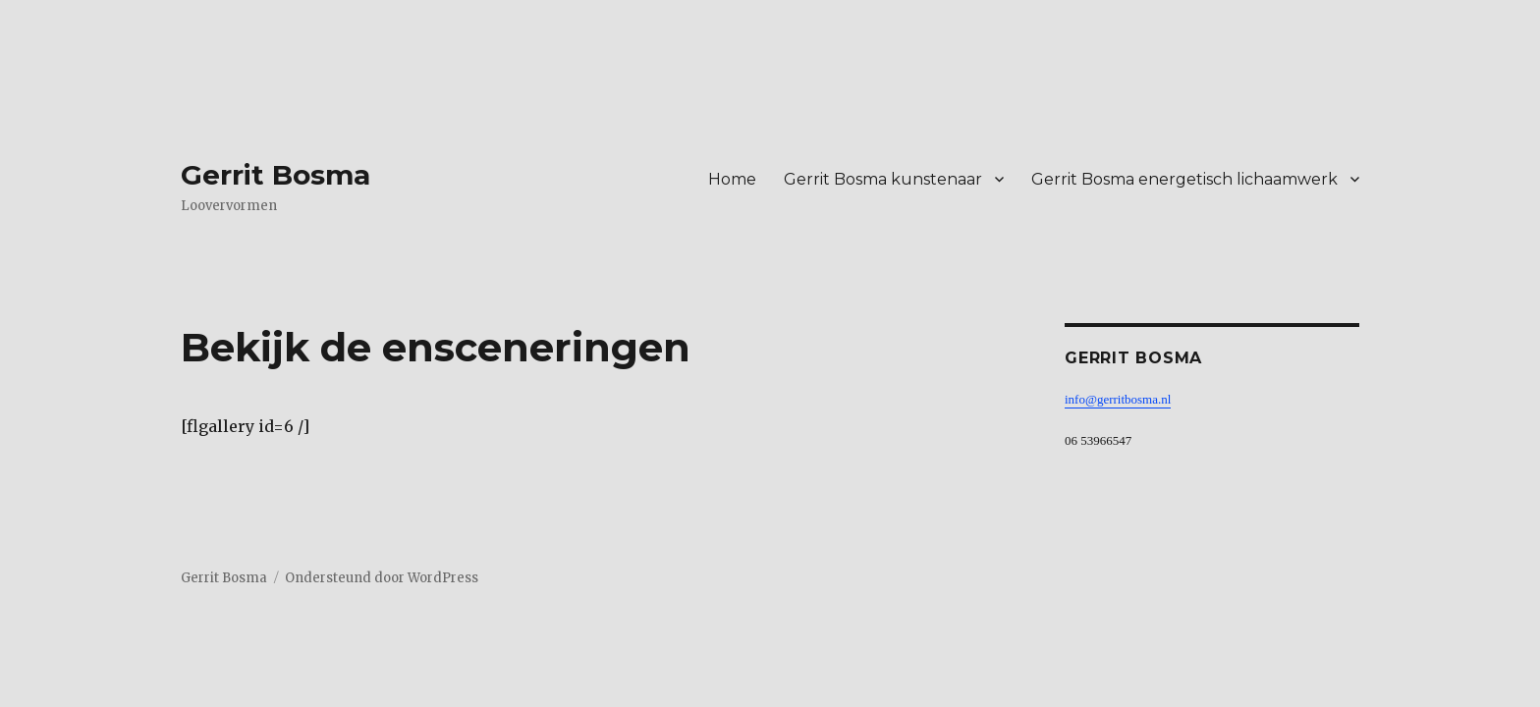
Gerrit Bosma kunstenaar (883, 179)
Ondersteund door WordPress (381, 578)
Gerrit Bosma (275, 174)
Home (732, 179)
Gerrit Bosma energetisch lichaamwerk (1184, 179)
